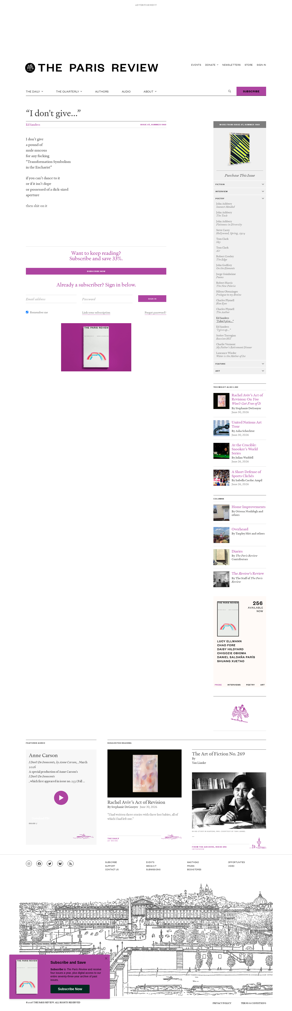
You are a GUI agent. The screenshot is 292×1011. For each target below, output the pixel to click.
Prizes (191, 865)
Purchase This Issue (240, 175)
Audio (126, 91)
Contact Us (112, 869)
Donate (211, 64)
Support (110, 865)
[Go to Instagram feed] (29, 864)
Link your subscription (96, 312)
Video (231, 865)
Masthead (193, 862)
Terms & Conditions (253, 1003)
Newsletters (231, 64)
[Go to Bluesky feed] (60, 864)
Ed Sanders (33, 124)
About (150, 91)
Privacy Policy (222, 1003)
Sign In (261, 64)
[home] (91, 69)
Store (249, 64)
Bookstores (194, 869)
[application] (61, 816)
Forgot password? (155, 312)
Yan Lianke (199, 762)
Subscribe (251, 91)
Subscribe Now (70, 989)
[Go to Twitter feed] (50, 864)
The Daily (34, 91)
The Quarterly (69, 91)
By (193, 758)
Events (196, 64)
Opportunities (236, 862)
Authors (102, 91)
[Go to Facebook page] (39, 864)
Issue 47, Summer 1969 (153, 124)
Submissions (153, 869)
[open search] (230, 91)
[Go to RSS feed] (71, 864)
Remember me (39, 312)
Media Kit (151, 865)
